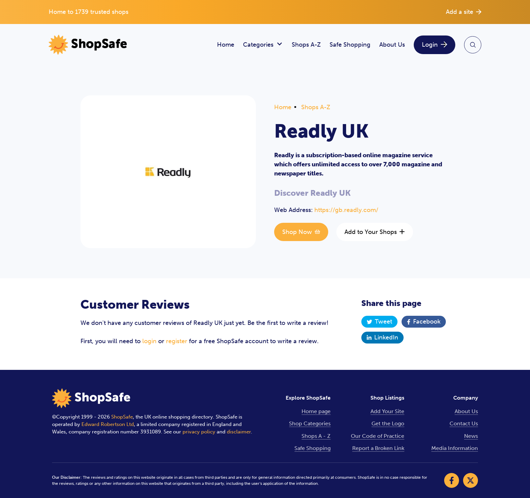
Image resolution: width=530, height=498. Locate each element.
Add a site (463, 12)
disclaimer (239, 432)
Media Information (454, 448)
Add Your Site (387, 411)
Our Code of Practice (377, 436)
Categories (263, 44)
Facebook (423, 321)
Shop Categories (310, 423)
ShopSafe (122, 417)
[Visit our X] (470, 480)
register (176, 341)
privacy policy (199, 432)
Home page (316, 411)
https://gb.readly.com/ (346, 210)
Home (225, 44)
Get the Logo (387, 423)
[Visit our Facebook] (451, 480)
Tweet (379, 321)
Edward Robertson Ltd (107, 424)
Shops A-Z (306, 44)
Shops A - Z (316, 436)
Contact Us (464, 423)
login (149, 341)
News (471, 436)
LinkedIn (382, 337)
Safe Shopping (350, 44)
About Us (392, 44)
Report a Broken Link (378, 448)
